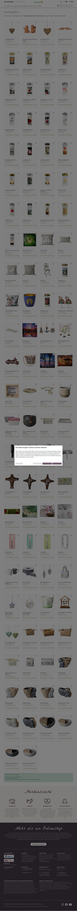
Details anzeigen (19, 463)
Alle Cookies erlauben (57, 463)
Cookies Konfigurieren (37, 463)
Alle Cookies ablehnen (47, 463)
